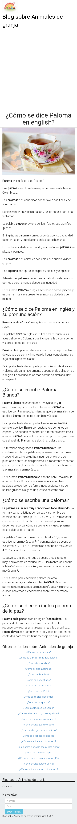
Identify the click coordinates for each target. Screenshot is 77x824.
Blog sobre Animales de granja (32, 21)
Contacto (7, 786)
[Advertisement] (38, 68)
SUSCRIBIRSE (14, 811)
